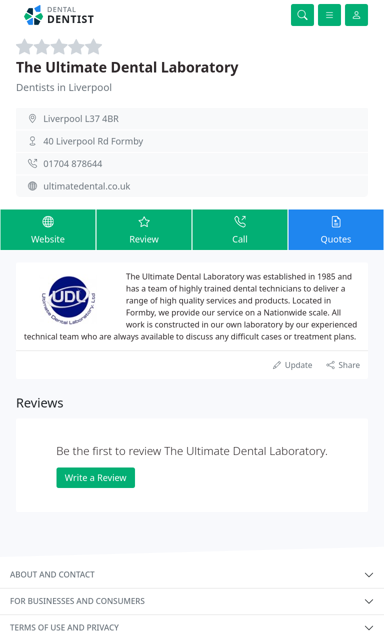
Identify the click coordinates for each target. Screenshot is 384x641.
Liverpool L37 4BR (81, 118)
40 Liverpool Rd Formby (94, 141)
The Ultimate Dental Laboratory (127, 67)
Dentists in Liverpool (64, 87)
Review (144, 229)
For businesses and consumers (77, 601)
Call (240, 229)
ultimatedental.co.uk (87, 186)
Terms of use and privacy (64, 627)
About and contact (52, 574)
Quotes (336, 229)
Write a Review (95, 478)
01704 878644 (73, 164)
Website (48, 229)
